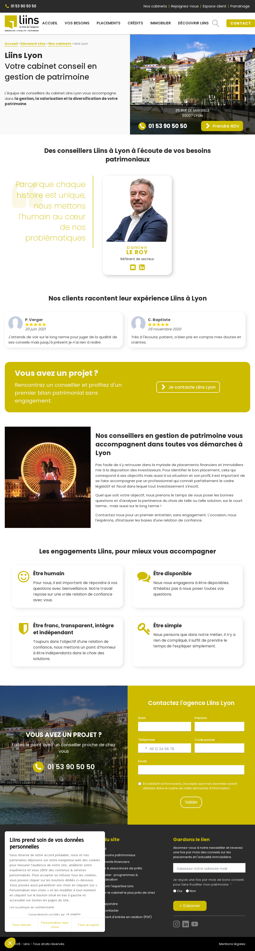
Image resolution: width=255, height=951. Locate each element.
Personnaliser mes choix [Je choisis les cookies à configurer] (54, 924)
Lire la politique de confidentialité (32, 907)
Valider (191, 802)
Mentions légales (232, 944)
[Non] (187, 890)
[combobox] (143, 748)
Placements (108, 23)
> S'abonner (190, 906)
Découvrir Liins (193, 23)
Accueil (49, 23)
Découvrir (33, 43)
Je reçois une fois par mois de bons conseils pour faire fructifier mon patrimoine (208, 882)
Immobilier (160, 23)
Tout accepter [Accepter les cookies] (88, 925)
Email (142, 761)
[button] (222, 126)
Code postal (205, 739)
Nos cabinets (155, 6)
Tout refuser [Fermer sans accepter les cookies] (21, 925)
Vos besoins (77, 23)
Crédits (135, 23)
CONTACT (240, 23)
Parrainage (240, 6)
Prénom (201, 718)
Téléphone (146, 739)
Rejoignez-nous (185, 6)
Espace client (214, 6)
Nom (142, 718)
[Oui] (174, 890)
